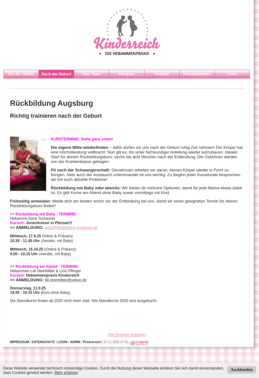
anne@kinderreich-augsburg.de (71, 227)
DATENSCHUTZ (43, 342)
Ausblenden (241, 369)
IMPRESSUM (19, 342)
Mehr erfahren (66, 372)
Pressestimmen (197, 74)
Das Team (91, 74)
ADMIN (75, 342)
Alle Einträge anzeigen (127, 334)
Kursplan (126, 74)
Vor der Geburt (21, 74)
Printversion (92, 342)
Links (232, 74)
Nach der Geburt (56, 74)
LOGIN (62, 342)
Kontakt (162, 74)
